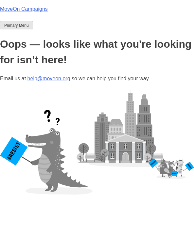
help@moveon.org (48, 78)
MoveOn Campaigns (24, 9)
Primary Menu (16, 25)
